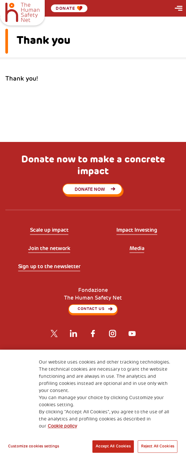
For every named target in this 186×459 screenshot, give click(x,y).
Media (137, 248)
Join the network (49, 248)
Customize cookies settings (33, 446)
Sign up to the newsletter (49, 266)
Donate (69, 8)
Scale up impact (49, 230)
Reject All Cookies (157, 446)
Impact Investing (136, 230)
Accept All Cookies (113, 446)
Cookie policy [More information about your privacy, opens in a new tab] (62, 426)
